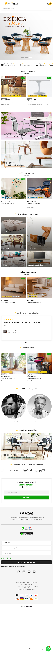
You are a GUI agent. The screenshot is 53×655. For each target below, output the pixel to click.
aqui (51, 65)
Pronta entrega (27, 219)
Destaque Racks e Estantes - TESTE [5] (39, 305)
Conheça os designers (28, 435)
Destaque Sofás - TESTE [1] (13, 271)
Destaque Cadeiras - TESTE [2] (13, 288)
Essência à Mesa (28, 71)
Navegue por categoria (28, 260)
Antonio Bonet (13, 454)
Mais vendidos (28, 394)
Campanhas (7, 599)
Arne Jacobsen (39, 454)
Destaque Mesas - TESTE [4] (13, 305)
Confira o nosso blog (28, 476)
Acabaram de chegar (28, 318)
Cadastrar (26, 544)
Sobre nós (7, 589)
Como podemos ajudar (11, 594)
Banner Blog (26, 493)
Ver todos (26, 73)
